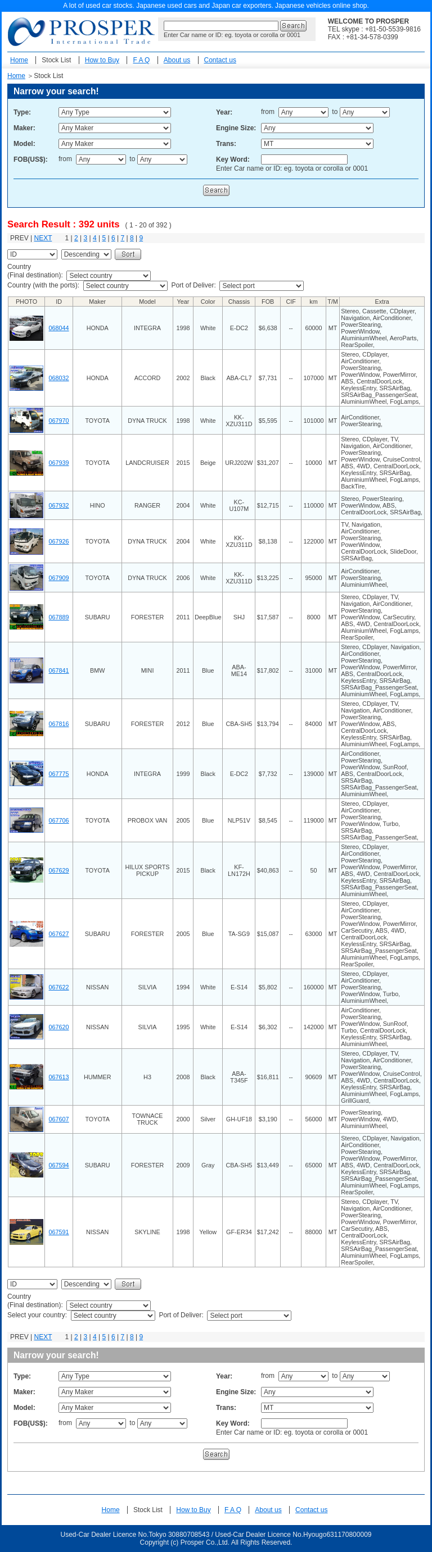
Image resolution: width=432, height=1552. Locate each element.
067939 (59, 462)
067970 (59, 420)
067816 (59, 723)
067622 (59, 987)
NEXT (43, 238)
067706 (59, 820)
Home (19, 60)
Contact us (220, 60)
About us (177, 60)
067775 (59, 773)
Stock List (56, 60)
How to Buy (102, 60)
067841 (59, 670)
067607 (59, 1119)
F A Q (141, 60)
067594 (59, 1165)
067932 (59, 505)
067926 (59, 541)
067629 (59, 870)
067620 (59, 1027)
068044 (59, 328)
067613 (59, 1077)
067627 (59, 933)
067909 (59, 577)
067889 (59, 617)
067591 (59, 1232)
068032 (59, 378)
